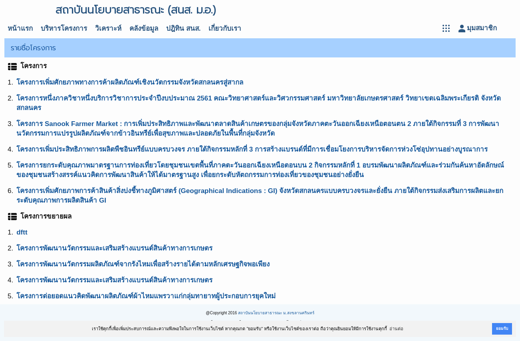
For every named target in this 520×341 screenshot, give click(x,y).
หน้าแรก (20, 28)
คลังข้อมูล (143, 28)
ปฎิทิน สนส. (183, 28)
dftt (21, 232)
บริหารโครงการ (64, 28)
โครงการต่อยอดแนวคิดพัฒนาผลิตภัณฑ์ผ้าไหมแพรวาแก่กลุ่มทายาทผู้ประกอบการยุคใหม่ (146, 296)
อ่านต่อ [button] (396, 328)
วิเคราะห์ (108, 28)
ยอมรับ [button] (502, 328)
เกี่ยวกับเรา (224, 28)
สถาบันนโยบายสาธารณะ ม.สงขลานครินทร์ (276, 313)
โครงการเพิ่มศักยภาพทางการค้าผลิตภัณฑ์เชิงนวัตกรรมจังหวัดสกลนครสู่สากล (129, 82)
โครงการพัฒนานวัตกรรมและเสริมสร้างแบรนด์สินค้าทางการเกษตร (114, 248)
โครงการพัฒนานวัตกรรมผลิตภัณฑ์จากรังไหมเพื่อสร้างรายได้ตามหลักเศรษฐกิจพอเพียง (143, 264)
